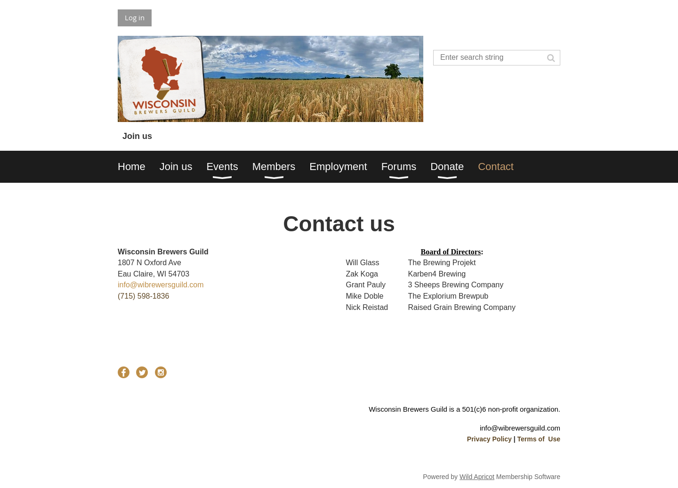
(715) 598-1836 (143, 296)
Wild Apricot (477, 476)
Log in (135, 17)
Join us (137, 136)
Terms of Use (538, 439)
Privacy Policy (489, 439)
